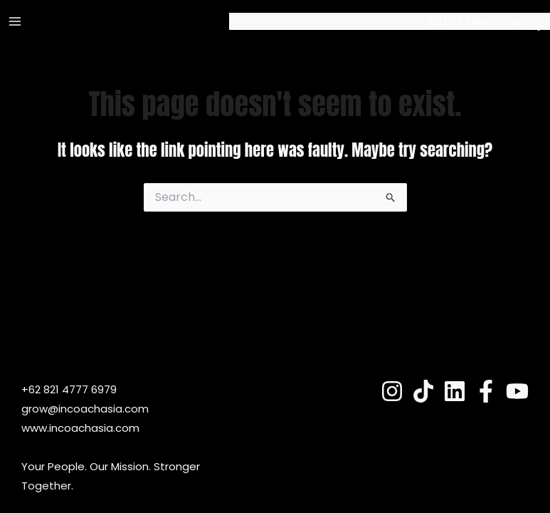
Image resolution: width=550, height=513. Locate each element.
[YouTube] (517, 391)
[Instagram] (392, 391)
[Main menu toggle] (15, 21)
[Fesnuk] (486, 391)
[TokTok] (423, 391)
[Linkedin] (454, 391)
